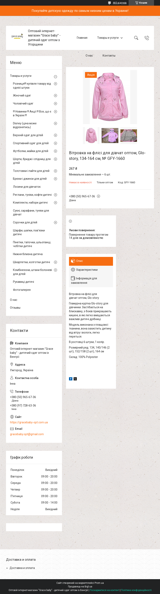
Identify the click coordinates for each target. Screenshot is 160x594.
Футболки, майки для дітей (30, 151)
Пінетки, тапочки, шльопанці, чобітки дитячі (32, 244)
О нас (89, 55)
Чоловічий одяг (23, 103)
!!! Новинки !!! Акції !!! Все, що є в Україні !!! (32, 113)
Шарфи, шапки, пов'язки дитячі (29, 232)
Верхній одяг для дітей (28, 135)
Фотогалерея (22, 289)
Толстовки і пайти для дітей (31, 170)
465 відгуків (120, 2)
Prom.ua (99, 583)
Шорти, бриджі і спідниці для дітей (32, 161)
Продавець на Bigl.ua (80, 586)
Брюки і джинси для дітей (30, 178)
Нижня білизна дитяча (28, 254)
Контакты (109, 55)
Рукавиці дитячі (23, 281)
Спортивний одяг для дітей (31, 143)
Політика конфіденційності (136, 590)
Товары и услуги (108, 37)
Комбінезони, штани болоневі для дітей (32, 272)
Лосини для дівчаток (27, 186)
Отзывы (15, 307)
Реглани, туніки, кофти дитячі (32, 194)
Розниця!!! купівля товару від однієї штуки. (32, 85)
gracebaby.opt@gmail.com (27, 434)
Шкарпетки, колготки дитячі (31, 262)
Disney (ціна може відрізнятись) (25, 125)
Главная (82, 37)
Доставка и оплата (22, 568)
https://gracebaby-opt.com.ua (29, 422)
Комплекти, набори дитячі (30, 202)
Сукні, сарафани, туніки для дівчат (31, 212)
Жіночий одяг (22, 95)
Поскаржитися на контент (104, 590)
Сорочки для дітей (25, 222)
